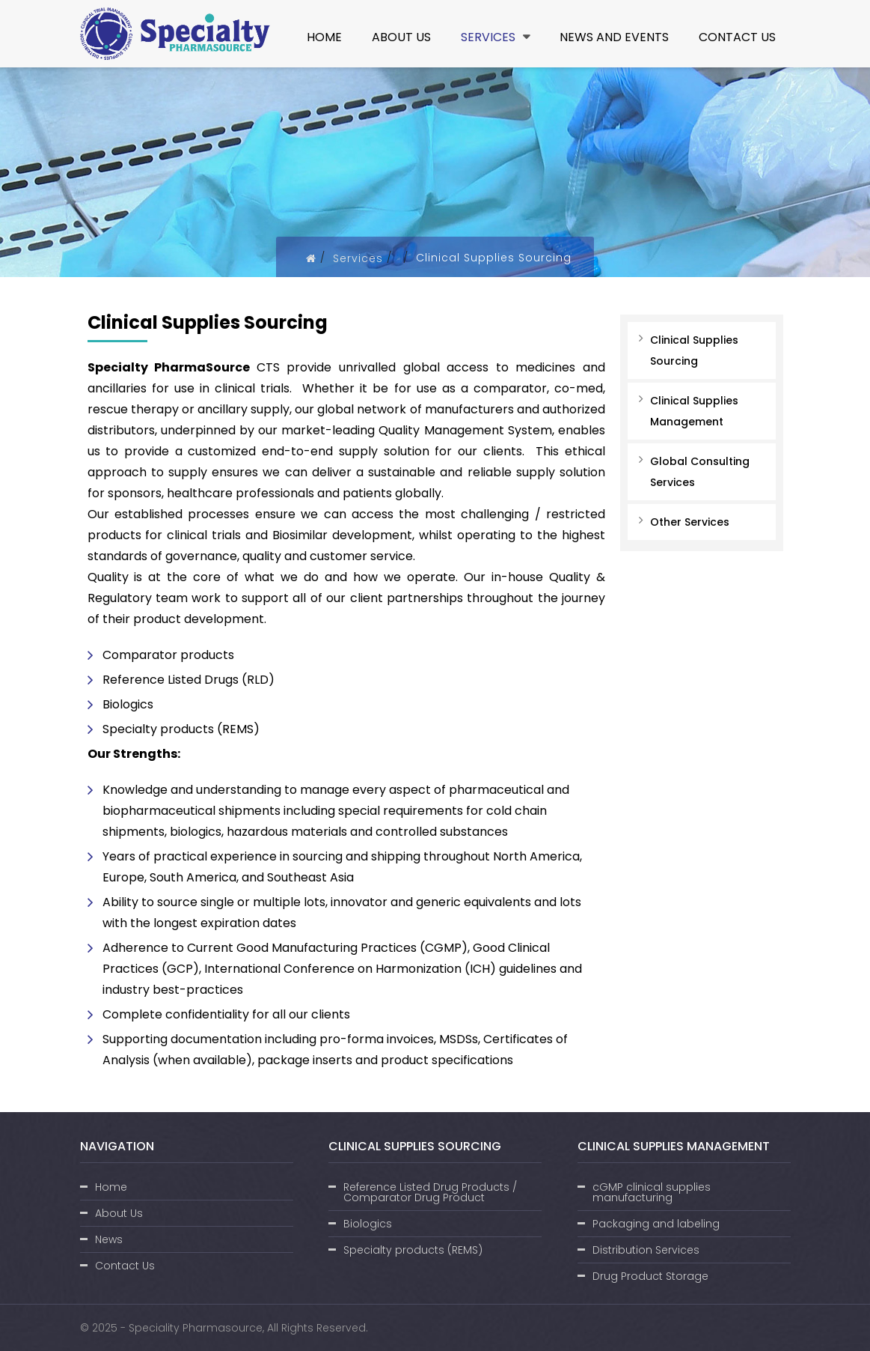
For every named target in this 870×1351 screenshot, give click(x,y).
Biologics (367, 1223)
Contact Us (737, 37)
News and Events (614, 37)
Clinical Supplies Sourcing (694, 350)
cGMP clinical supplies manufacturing (651, 1192)
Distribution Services (645, 1249)
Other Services (689, 521)
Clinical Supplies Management (694, 411)
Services (495, 37)
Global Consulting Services (700, 472)
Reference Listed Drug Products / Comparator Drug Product (430, 1192)
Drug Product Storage (650, 1276)
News (109, 1239)
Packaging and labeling (656, 1223)
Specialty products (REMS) (413, 1249)
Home (324, 37)
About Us (401, 37)
